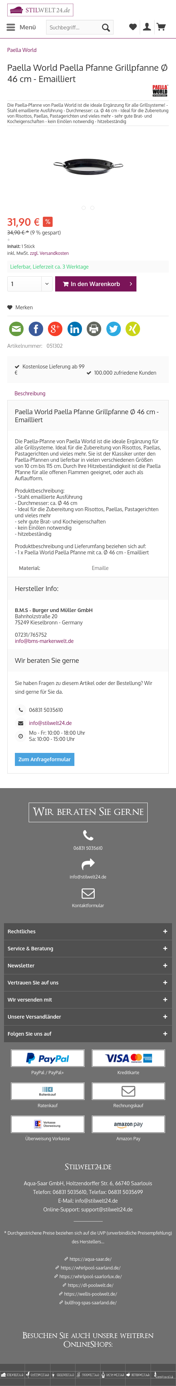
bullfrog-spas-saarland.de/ (91, 1302)
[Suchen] (106, 27)
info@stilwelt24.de (50, 723)
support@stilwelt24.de (107, 1209)
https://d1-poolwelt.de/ (91, 1285)
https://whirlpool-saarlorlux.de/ (91, 1276)
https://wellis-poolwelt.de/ (90, 1294)
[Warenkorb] (161, 27)
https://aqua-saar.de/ (91, 1259)
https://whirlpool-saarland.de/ (90, 1268)
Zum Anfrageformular (45, 759)
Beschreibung (30, 393)
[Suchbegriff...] (80, 27)
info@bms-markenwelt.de (44, 641)
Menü (21, 26)
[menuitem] (21, 27)
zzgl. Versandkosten (49, 253)
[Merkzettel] (133, 27)
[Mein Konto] (147, 27)
